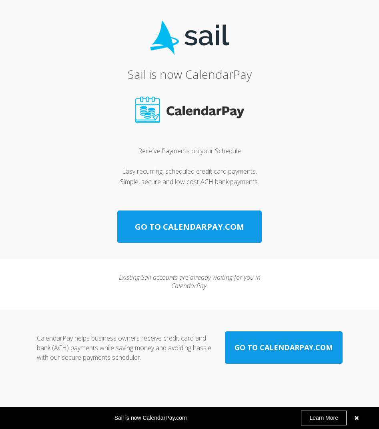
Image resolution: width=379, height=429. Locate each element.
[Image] (189, 110)
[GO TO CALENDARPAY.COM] (189, 226)
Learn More (323, 418)
